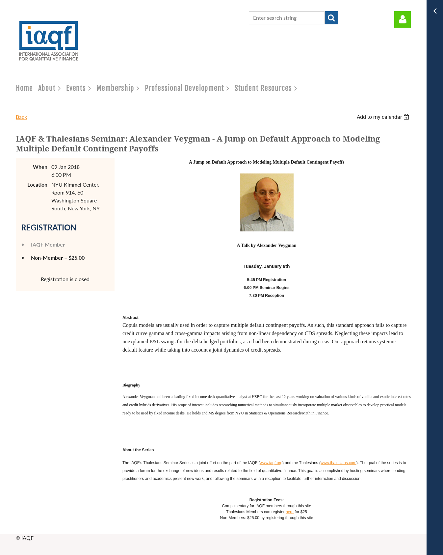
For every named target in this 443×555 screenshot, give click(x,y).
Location (37, 184)
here (290, 512)
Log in (402, 19)
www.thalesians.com (338, 463)
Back (21, 117)
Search (331, 17)
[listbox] (384, 117)
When (40, 167)
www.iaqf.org (271, 463)
